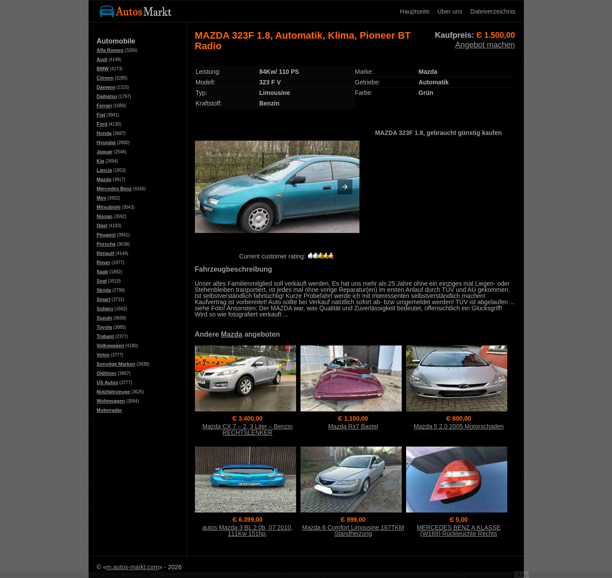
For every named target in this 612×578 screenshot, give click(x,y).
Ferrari (104, 105)
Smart (103, 299)
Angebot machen (485, 44)
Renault (105, 253)
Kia (100, 161)
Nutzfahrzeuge (113, 391)
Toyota (104, 327)
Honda (104, 133)
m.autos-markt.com (132, 567)
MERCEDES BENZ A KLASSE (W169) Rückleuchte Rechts (459, 530)
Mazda (104, 179)
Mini (101, 197)
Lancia (104, 170)
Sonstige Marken (116, 364)
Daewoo (106, 87)
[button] (344, 186)
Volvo (103, 354)
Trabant (105, 336)
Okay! (521, 574)
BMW (103, 68)
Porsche (106, 244)
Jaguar (105, 151)
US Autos (107, 382)
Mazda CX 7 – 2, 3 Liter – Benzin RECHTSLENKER (247, 429)
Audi (102, 59)
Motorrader (109, 410)
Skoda (104, 290)
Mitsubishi (109, 207)
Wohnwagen (111, 401)
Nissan (105, 216)
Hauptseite (414, 11)
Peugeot (106, 234)
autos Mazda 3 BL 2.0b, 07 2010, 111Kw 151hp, (247, 530)
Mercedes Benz (114, 188)
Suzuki (104, 317)
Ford (102, 124)
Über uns (449, 11)
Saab (102, 271)
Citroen (105, 77)
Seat (102, 281)
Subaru (105, 308)
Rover (103, 262)
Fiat (101, 114)
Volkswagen (111, 345)
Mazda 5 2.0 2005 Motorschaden (459, 426)
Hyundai (106, 142)
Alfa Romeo (110, 50)
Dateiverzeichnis (493, 11)
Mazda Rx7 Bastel (353, 426)
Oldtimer (107, 373)
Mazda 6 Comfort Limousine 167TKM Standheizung (353, 530)
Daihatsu (107, 96)
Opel (102, 225)
